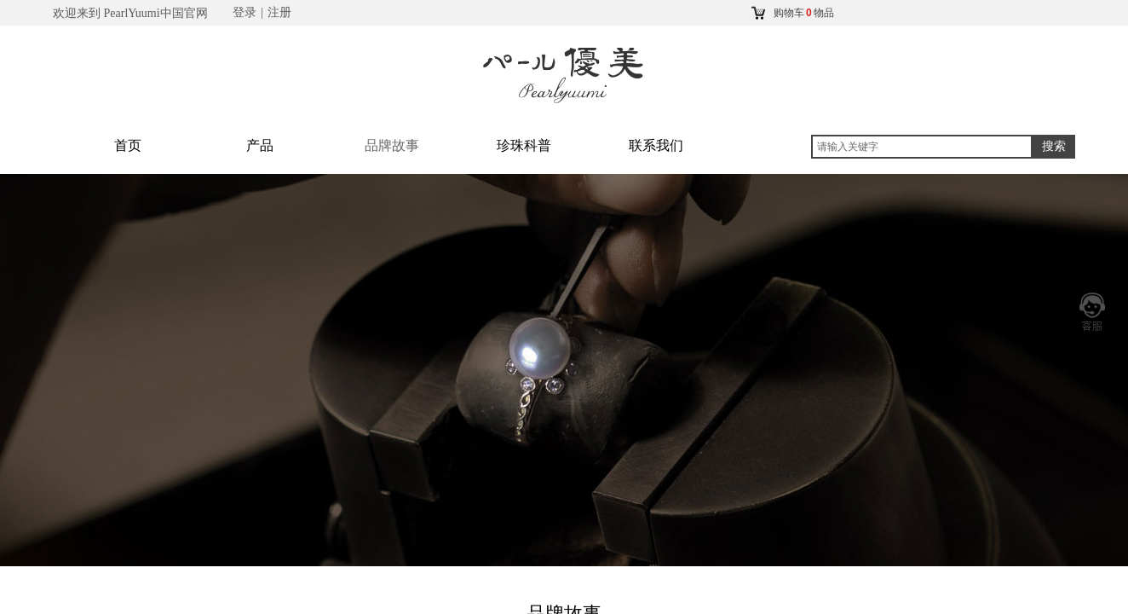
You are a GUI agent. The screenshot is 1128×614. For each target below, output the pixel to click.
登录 (244, 12)
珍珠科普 (524, 145)
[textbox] (922, 147)
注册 (279, 12)
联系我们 (656, 145)
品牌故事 (392, 145)
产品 (259, 145)
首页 (127, 145)
